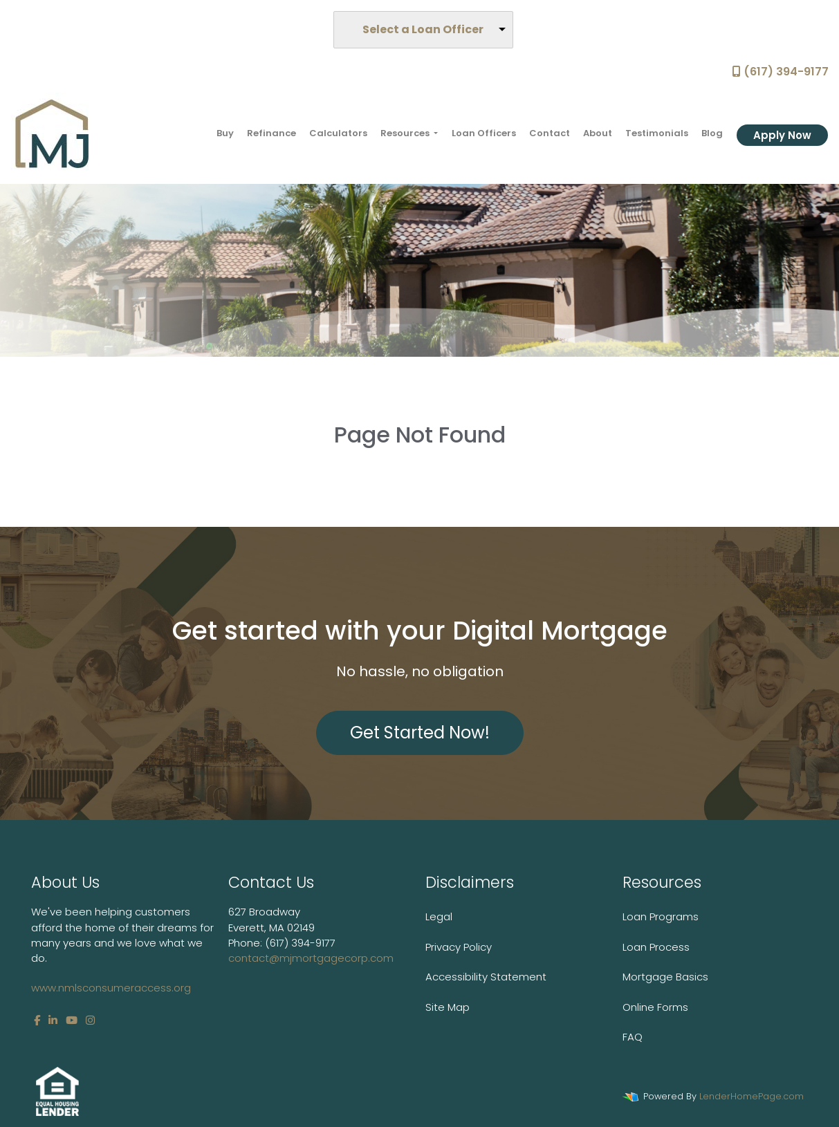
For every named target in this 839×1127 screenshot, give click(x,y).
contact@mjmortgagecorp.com (311, 958)
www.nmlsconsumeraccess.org (111, 987)
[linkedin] (52, 1020)
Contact (549, 133)
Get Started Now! (420, 732)
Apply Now (782, 135)
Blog (712, 133)
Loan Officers (484, 133)
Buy (225, 133)
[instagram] (90, 1020)
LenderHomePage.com (751, 1096)
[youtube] (71, 1020)
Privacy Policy (458, 947)
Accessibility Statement (485, 976)
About (597, 133)
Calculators (338, 133)
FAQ (633, 1037)
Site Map (447, 1007)
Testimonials (656, 133)
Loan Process (656, 947)
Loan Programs (661, 916)
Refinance (271, 133)
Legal (438, 916)
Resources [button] (406, 133)
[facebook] (37, 1020)
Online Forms (655, 1007)
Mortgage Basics (665, 976)
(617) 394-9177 (780, 72)
